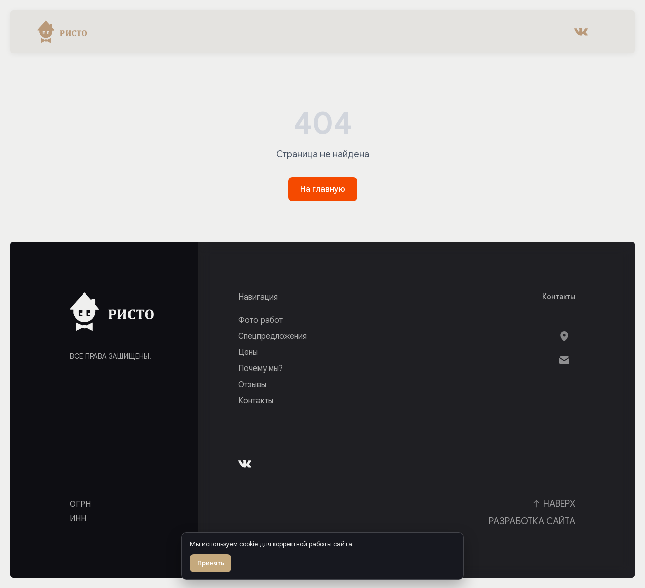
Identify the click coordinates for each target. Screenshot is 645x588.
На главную (322, 189)
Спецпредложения (272, 336)
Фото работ (260, 320)
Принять (210, 563)
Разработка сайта (532, 521)
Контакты (255, 401)
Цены (248, 352)
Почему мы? (260, 368)
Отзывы (252, 385)
